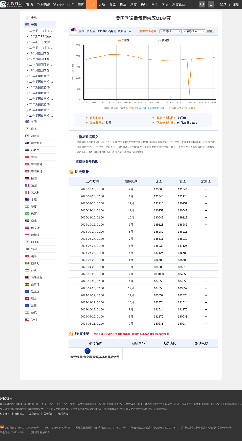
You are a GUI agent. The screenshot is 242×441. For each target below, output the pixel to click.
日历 (91, 4)
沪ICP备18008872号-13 (57, 427)
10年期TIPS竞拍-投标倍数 (45, 42)
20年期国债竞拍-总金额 (44, 104)
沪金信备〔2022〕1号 (12, 432)
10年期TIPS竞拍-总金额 (44, 30)
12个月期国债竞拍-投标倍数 (46, 64)
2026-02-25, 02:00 (92, 196)
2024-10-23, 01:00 (92, 309)
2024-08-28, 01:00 (92, 323)
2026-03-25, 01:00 (92, 189)
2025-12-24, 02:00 (92, 210)
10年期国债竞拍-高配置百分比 (48, 93)
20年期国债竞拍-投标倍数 (45, 115)
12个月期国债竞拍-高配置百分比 (49, 70)
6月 (131, 245)
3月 (131, 267)
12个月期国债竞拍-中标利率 (46, 59)
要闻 (81, 4)
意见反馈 (34, 413)
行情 (70, 4)
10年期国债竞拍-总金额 (44, 76)
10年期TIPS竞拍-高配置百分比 (48, 47)
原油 (123, 4)
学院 (165, 4)
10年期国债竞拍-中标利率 (45, 98)
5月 (131, 252)
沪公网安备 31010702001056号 (19, 427)
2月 (131, 189)
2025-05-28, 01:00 (92, 260)
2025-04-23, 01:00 (92, 267)
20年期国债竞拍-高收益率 (45, 110)
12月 (131, 203)
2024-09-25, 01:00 (92, 316)
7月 (131, 238)
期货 (133, 4)
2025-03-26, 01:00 (92, 274)
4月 (131, 260)
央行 (144, 4)
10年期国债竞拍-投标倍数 (45, 87)
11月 (131, 210)
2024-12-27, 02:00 (92, 295)
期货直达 (178, 4)
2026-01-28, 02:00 (92, 203)
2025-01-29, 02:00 (92, 288)
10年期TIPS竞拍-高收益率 (45, 36)
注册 (236, 4)
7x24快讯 (43, 4)
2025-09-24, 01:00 (92, 231)
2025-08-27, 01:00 (92, 238)
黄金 (112, 4)
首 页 (29, 4)
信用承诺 (63, 413)
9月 (131, 224)
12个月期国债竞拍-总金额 (45, 53)
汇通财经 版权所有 (40, 432)
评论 (154, 4)
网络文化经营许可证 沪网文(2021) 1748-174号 (101, 427)
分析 (102, 4)
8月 (131, 231)
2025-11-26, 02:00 (92, 217)
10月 (131, 217)
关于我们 (48, 413)
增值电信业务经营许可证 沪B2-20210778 (153, 427)
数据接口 (19, 413)
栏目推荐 (5, 413)
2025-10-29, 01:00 (92, 224)
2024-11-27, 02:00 (92, 302)
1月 (131, 196)
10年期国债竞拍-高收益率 (45, 81)
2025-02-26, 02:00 (92, 281)
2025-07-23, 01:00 (92, 245)
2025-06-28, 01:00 (92, 252)
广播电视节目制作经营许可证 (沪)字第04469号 (206, 427)
